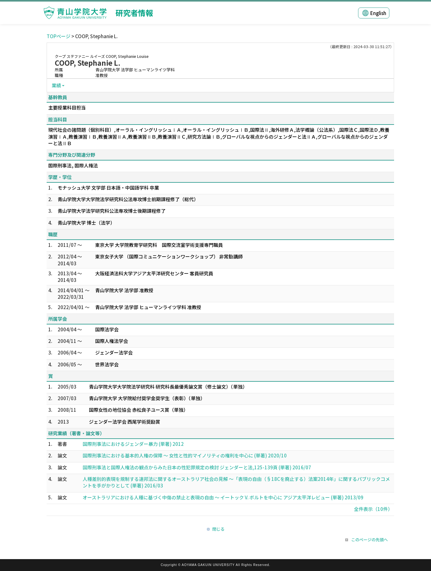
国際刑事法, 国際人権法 (73, 165)
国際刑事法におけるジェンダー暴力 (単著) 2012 (133, 444)
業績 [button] (56, 85)
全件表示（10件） (373, 509)
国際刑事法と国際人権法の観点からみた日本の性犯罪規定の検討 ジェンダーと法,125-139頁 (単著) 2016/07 (197, 467)
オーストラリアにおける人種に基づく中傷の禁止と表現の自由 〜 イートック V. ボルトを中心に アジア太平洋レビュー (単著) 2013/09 (223, 497)
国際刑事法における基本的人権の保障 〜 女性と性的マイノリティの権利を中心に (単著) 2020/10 (185, 455)
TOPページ (58, 36)
